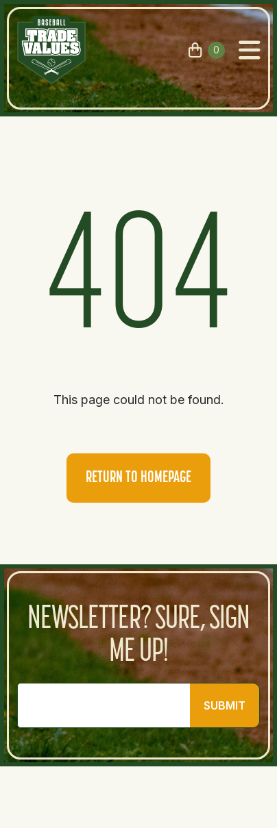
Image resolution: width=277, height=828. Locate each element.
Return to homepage (138, 478)
